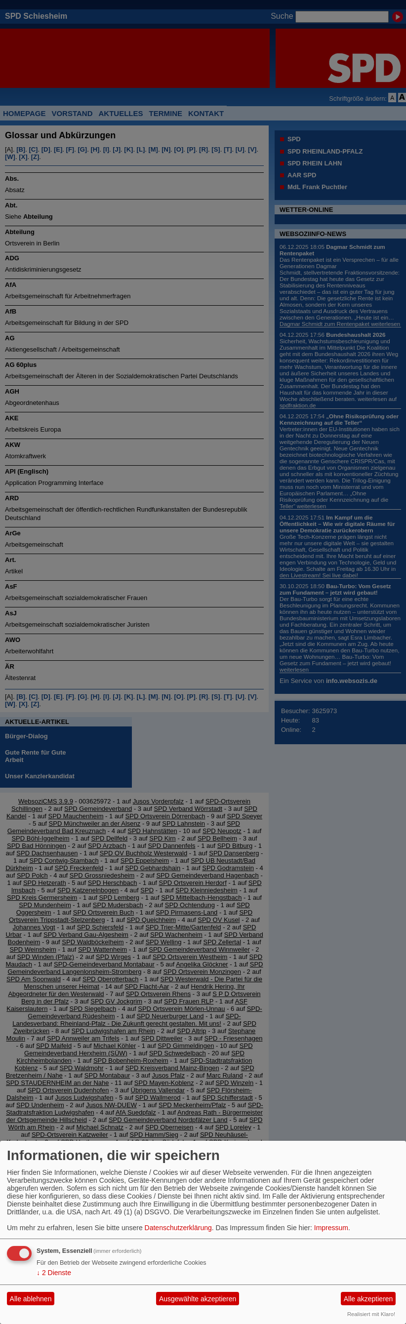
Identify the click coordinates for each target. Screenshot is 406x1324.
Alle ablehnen (31, 1299)
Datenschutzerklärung (178, 1228)
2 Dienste (54, 1273)
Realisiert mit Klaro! (371, 1314)
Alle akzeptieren (368, 1299)
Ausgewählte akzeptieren (197, 1299)
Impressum (331, 1228)
